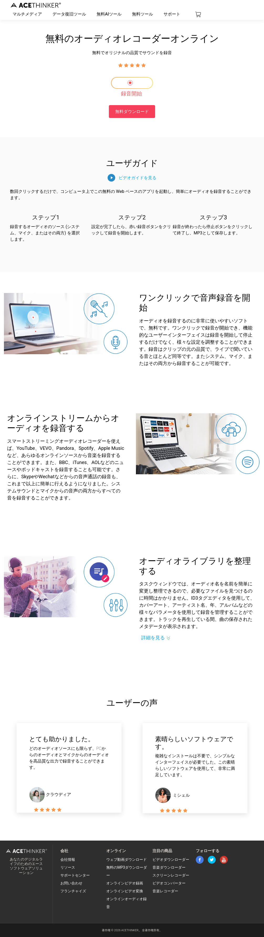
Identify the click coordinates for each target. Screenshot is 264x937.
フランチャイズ (73, 891)
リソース (67, 867)
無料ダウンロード (132, 112)
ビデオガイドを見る (137, 178)
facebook (200, 860)
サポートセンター (75, 875)
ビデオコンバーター (169, 883)
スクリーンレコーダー (170, 875)
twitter (212, 860)
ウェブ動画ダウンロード (126, 859)
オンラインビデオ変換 (124, 891)
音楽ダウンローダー (169, 867)
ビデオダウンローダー (170, 859)
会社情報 (67, 859)
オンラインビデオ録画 (124, 883)
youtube (224, 860)
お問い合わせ (71, 883)
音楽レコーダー (165, 891)
